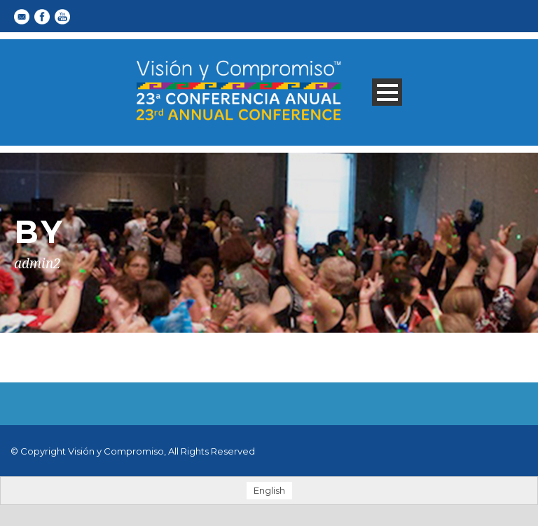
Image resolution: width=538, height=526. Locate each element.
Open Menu (387, 92)
